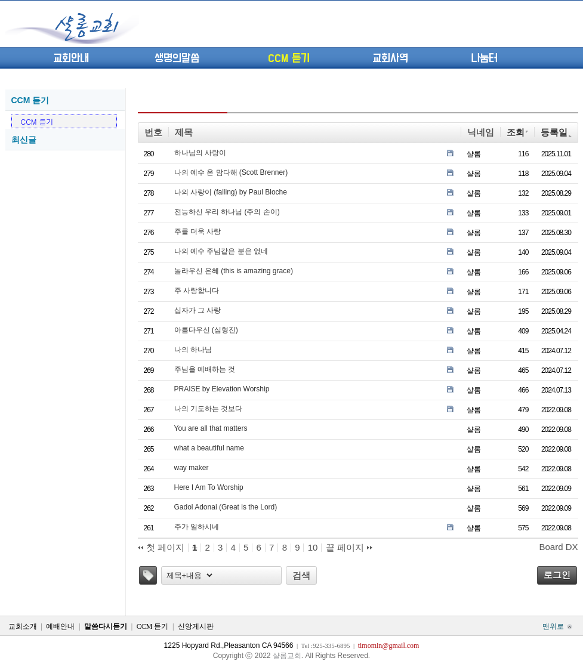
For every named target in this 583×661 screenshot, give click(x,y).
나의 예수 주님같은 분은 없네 (221, 251)
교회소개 (22, 626)
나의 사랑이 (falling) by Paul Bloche (230, 192)
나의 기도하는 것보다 (208, 408)
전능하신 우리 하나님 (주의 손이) (227, 212)
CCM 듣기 (289, 58)
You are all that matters (211, 428)
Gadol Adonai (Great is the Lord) (225, 507)
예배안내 (60, 626)
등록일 (556, 132)
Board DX (558, 547)
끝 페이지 (349, 547)
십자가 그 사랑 (197, 310)
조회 (517, 132)
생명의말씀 (177, 58)
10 (313, 547)
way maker (191, 468)
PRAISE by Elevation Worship (222, 389)
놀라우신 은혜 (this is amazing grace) (233, 271)
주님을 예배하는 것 (205, 369)
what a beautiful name (209, 448)
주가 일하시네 (196, 527)
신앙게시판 (196, 626)
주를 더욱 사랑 (197, 231)
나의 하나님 (193, 349)
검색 (301, 575)
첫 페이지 (161, 547)
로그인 (557, 575)
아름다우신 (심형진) (206, 330)
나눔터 (484, 58)
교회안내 (71, 58)
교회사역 (390, 58)
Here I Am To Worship (208, 487)
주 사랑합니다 (196, 290)
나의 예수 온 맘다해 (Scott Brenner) (231, 172)
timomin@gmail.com (388, 645)
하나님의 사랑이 (200, 153)
